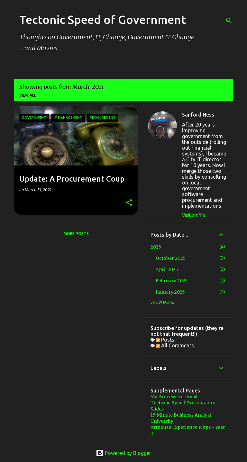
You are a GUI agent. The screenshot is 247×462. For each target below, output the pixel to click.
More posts (76, 233)
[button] (129, 203)
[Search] (229, 20)
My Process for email (174, 397)
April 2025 (167, 269)
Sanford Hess (198, 115)
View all (27, 95)
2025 (156, 247)
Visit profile (193, 215)
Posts (165, 340)
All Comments (175, 345)
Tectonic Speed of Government (102, 19)
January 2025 (170, 292)
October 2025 (171, 258)
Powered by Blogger (123, 453)
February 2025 (172, 281)
